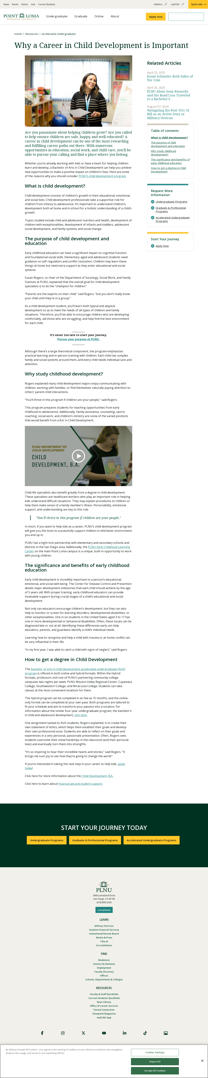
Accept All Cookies (154, 1070)
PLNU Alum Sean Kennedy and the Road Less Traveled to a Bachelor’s (168, 95)
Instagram (63, 1033)
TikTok (145, 1033)
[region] (104, 1061)
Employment (104, 967)
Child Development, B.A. (98, 776)
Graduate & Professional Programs (171, 209)
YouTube (104, 1033)
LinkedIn (125, 1033)
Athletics (160, 6)
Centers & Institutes (104, 963)
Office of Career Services (104, 1005)
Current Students (46, 4)
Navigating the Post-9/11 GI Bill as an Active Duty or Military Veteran (168, 114)
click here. (80, 715)
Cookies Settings (155, 1052)
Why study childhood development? (163, 152)
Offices (104, 975)
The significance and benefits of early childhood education (170, 161)
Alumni (24, 4)
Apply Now (162, 246)
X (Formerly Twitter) (83, 1033)
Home (18, 34)
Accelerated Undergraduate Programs (173, 219)
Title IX (104, 941)
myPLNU (177, 6)
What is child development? (169, 137)
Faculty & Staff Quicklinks (104, 994)
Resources (31, 34)
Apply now (155, 16)
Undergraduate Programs (171, 201)
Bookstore (104, 960)
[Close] (202, 1061)
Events (15, 4)
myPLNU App (104, 1017)
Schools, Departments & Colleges (104, 979)
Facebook (42, 1033)
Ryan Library (104, 1002)
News (6, 4)
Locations (104, 910)
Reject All (154, 1061)
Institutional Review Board (104, 933)
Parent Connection (104, 1009)
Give (33, 4)
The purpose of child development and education (168, 144)
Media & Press (104, 937)
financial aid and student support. (80, 784)
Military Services (104, 925)
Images (166, 1033)
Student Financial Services (104, 929)
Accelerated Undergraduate (59, 34)
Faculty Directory (104, 971)
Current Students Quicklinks (104, 998)
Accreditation (104, 945)
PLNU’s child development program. (102, 176)
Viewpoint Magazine (104, 1013)
